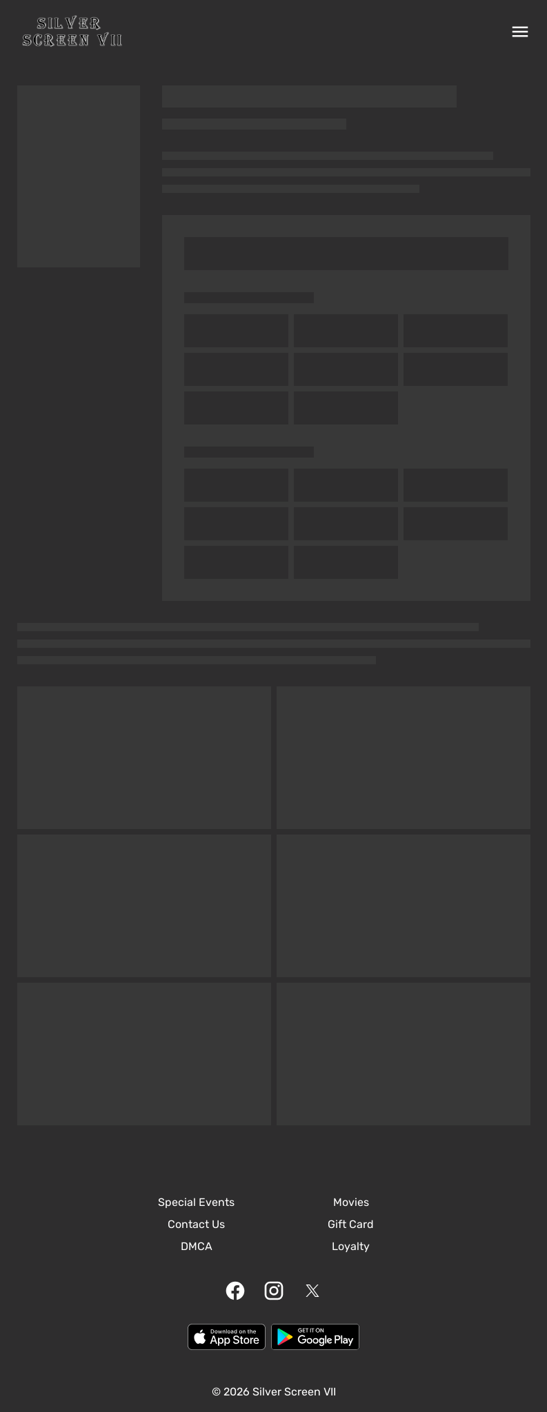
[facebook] (235, 1291)
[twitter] (312, 1291)
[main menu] (520, 31)
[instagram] (274, 1291)
